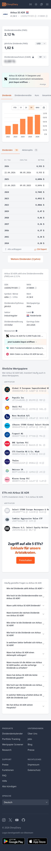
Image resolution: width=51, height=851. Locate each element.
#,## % (9, 61)
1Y (21, 107)
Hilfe (4, 780)
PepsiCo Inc (18, 397)
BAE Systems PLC (20, 442)
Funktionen (8, 770)
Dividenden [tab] (10, 150)
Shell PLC (17, 406)
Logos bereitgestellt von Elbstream (17, 832)
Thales (15, 460)
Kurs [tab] (37, 95)
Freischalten (25, 560)
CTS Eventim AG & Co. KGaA (25, 451)
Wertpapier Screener (12, 744)
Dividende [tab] (6, 95)
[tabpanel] (25, 122)
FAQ (4, 775)
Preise (5, 764)
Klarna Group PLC (21, 478)
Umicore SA (17, 469)
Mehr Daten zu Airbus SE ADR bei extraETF (27, 354)
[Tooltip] (32, 312)
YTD (15, 107)
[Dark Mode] (36, 4)
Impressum (33, 764)
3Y (26, 107)
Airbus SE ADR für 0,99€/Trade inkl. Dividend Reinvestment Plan (27, 336)
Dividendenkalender (12, 733)
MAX (37, 107)
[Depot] (41, 4)
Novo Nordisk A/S (21, 415)
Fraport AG (17, 433)
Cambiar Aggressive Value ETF (27, 518)
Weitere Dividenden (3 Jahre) (25, 259)
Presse (31, 749)
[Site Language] (30, 4)
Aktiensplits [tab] (30, 150)
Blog (30, 744)
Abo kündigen (9, 786)
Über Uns (32, 733)
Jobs (30, 739)
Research (7, 749)
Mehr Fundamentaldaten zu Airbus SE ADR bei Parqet (27, 348)
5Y (31, 107)
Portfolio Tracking (11, 739)
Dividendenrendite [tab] (23, 95)
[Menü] (47, 4)
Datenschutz (34, 770)
